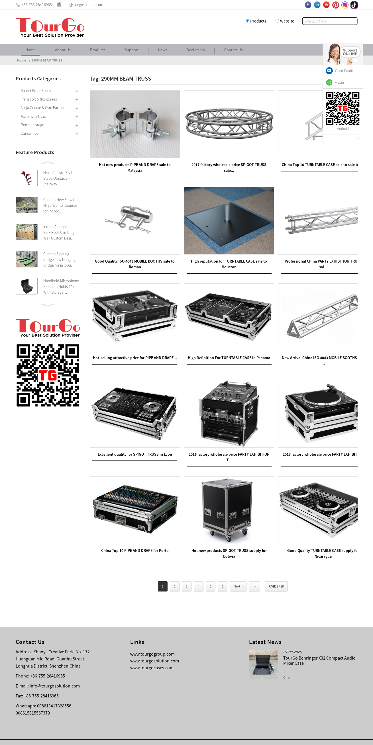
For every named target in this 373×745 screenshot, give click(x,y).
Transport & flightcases (39, 99)
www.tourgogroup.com (152, 642)
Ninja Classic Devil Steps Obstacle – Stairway (57, 178)
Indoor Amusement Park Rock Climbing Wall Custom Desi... (58, 232)
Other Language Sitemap (312, 736)
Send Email (343, 71)
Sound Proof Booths (36, 90)
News (162, 49)
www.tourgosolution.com (154, 649)
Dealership (196, 49)
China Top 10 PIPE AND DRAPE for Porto (133, 538)
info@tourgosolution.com (55, 674)
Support (132, 49)
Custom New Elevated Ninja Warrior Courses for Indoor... (61, 205)
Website (287, 21)
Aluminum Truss (33, 116)
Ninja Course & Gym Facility (42, 107)
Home (30, 49)
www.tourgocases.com (152, 656)
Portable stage (32, 124)
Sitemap (348, 736)
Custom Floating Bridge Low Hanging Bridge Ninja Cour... (59, 259)
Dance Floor (30, 133)
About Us (63, 49)
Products (258, 21)
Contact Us (233, 49)
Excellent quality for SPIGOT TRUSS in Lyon (133, 444)
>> (254, 574)
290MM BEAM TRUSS (47, 60)
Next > (238, 574)
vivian (339, 83)
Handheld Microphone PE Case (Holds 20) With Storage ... (61, 286)
